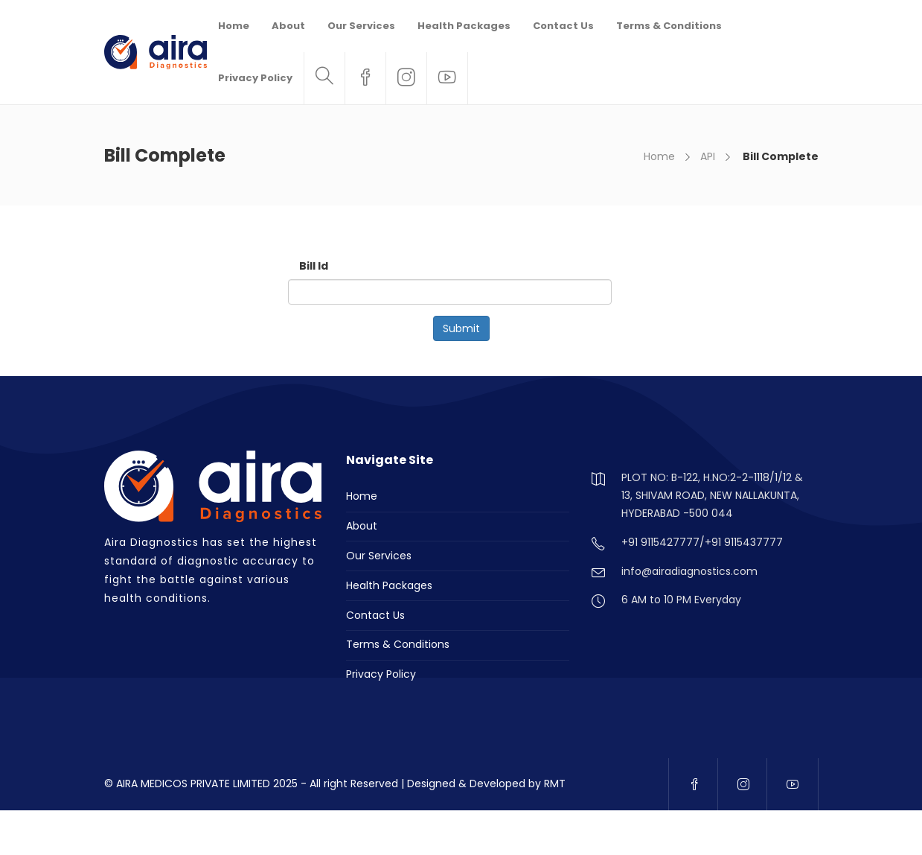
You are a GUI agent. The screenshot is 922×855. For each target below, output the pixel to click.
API (707, 156)
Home (233, 26)
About (288, 26)
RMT (555, 783)
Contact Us (563, 26)
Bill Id (313, 265)
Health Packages (463, 26)
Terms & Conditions (669, 26)
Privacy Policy (255, 78)
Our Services (361, 26)
